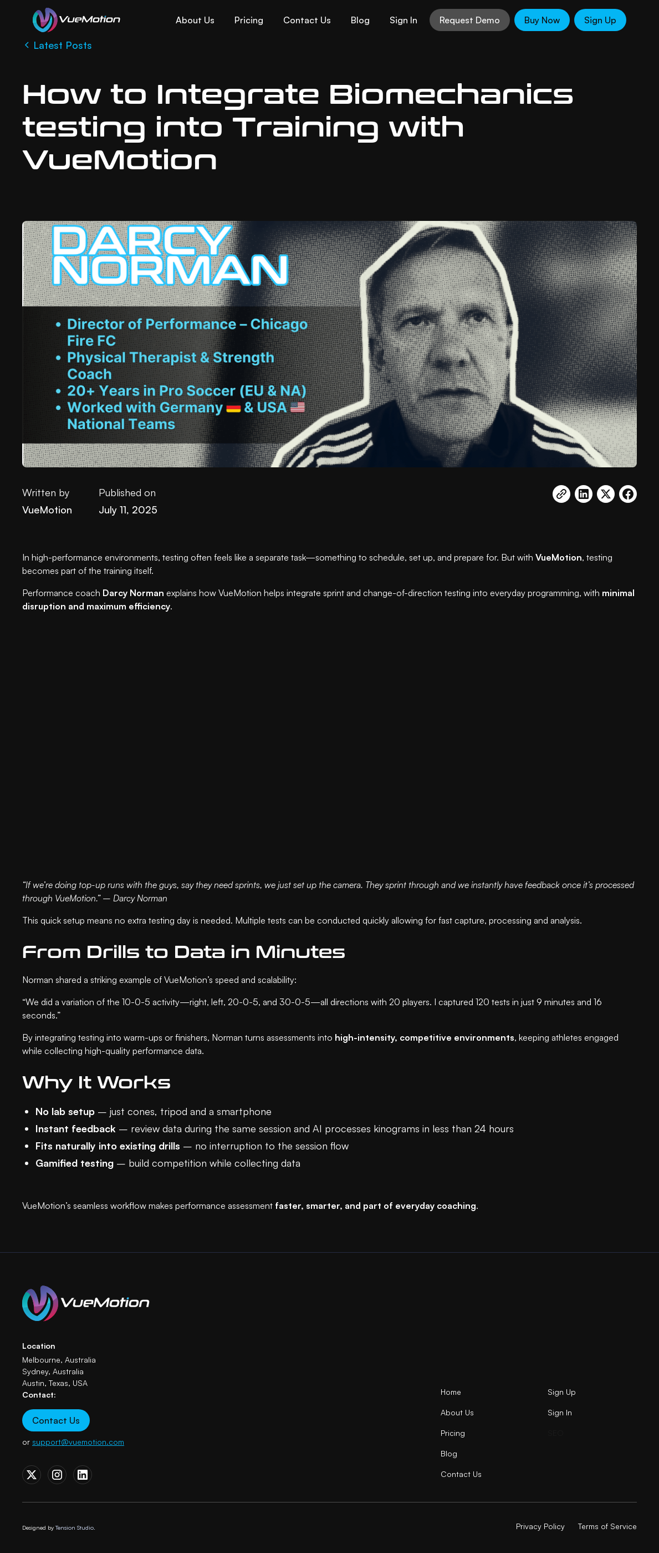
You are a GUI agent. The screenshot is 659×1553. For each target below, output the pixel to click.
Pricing (248, 20)
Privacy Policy (540, 1526)
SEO (556, 1433)
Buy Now (542, 20)
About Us (195, 20)
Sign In (403, 20)
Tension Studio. (75, 1527)
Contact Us (307, 20)
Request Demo (470, 20)
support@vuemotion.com (78, 1441)
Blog (360, 20)
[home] (78, 20)
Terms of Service (607, 1526)
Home (451, 1391)
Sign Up (600, 20)
